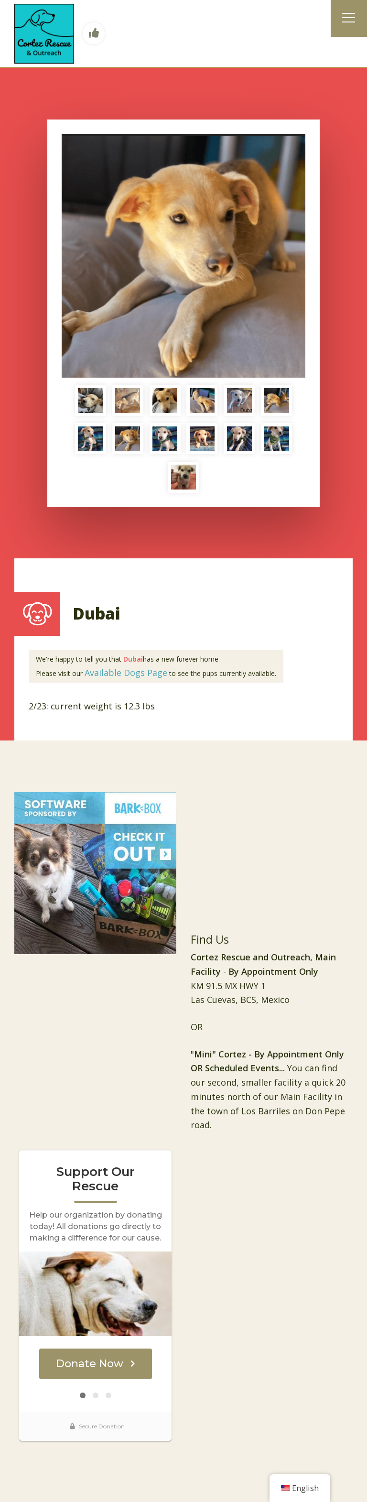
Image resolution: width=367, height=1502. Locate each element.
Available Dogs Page (126, 672)
